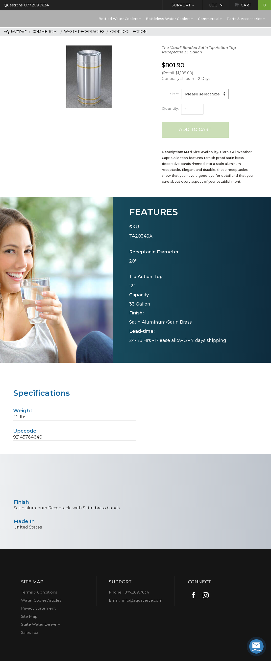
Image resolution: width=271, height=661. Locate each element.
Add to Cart (195, 129)
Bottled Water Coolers (120, 19)
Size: (174, 93)
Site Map (29, 616)
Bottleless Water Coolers (169, 19)
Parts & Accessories (246, 19)
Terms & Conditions (39, 592)
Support (183, 5)
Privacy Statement (38, 608)
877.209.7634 (136, 592)
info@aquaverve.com (142, 600)
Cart (256, 5)
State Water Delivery (40, 624)
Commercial (210, 19)
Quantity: (170, 108)
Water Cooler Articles (41, 600)
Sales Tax (29, 632)
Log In (216, 5)
